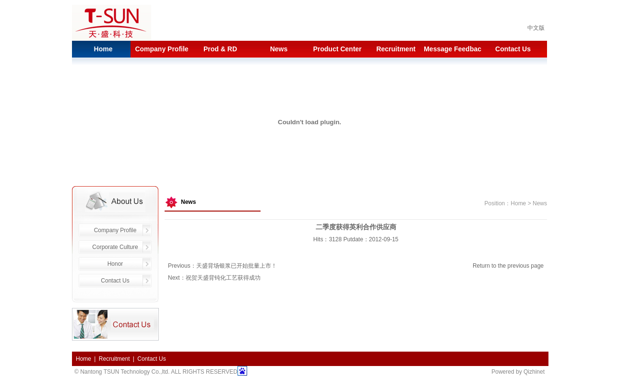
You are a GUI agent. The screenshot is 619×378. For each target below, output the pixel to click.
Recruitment (396, 49)
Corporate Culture (115, 247)
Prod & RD (220, 49)
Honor (115, 263)
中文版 (536, 27)
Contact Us (513, 49)
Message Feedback (454, 49)
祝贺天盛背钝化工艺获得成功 (223, 277)
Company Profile (161, 49)
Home (103, 49)
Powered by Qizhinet (518, 371)
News (279, 49)
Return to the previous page (508, 265)
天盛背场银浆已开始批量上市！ (236, 265)
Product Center (337, 49)
